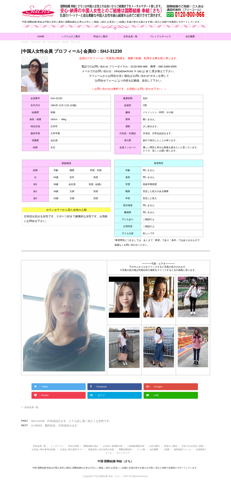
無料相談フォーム (182, 449)
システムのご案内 (70, 36)
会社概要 (190, 36)
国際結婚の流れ (90, 445)
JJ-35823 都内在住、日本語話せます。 (55, 425)
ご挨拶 (166, 449)
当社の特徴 (73, 445)
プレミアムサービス (160, 36)
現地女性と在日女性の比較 (101, 449)
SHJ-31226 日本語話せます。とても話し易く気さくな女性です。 (71, 420)
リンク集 (141, 449)
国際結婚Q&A (125, 449)
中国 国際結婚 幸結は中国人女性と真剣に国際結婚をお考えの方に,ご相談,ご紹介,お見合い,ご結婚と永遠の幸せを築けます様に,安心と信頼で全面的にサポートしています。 (115, 467)
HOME (40, 36)
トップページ (56, 445)
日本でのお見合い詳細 (192, 445)
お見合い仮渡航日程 (113, 445)
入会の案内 (154, 445)
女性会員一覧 (130, 36)
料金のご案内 (101, 36)
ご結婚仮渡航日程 (135, 445)
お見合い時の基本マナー (72, 449)
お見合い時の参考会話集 (43, 449)
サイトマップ (122, 452)
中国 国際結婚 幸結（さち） (116, 460)
